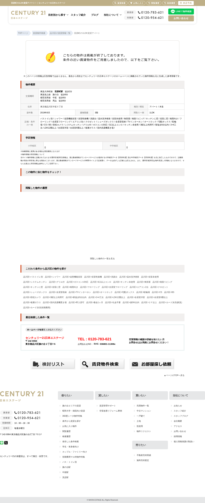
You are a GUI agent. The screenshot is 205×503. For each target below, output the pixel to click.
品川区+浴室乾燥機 (93, 277)
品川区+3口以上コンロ (100, 282)
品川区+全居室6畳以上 (157, 297)
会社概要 (178, 421)
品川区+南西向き (70, 287)
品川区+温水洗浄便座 (129, 277)
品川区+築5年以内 (131, 302)
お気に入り (137, 3)
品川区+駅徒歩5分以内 (76, 297)
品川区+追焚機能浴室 (72, 277)
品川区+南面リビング (162, 282)
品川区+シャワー (52, 277)
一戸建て (141, 416)
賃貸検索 (120, 3)
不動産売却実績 (144, 455)
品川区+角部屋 (144, 282)
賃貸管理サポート (107, 406)
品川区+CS (157, 292)
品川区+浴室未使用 (150, 277)
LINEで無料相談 (184, 11)
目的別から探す (57, 14)
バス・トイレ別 (69, 462)
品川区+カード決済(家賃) (170, 302)
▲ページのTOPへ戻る (174, 375)
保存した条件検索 (70, 441)
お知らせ (178, 406)
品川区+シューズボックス (35, 292)
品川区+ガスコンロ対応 (77, 282)
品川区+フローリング (90, 287)
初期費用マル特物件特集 (73, 457)
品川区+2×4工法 (95, 297)
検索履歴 (66, 436)
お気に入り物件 (69, 426)
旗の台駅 (66, 467)
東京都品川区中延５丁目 (51, 106)
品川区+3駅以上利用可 (53, 297)
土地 (139, 421)
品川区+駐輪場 (143, 292)
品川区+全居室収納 (58, 292)
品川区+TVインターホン (80, 292)
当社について (111, 14)
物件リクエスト (144, 431)
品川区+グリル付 (57, 282)
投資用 (140, 426)
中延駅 (65, 472)
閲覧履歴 (66, 431)
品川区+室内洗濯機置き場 (55, 302)
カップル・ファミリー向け (74, 452)
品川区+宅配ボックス (124, 292)
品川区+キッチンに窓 (33, 287)
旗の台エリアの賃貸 (71, 406)
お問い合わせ (181, 18)
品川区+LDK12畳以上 (115, 297)
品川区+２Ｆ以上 (149, 302)
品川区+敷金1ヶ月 (94, 302)
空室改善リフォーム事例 (110, 411)
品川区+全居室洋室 (136, 297)
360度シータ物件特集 (72, 416)
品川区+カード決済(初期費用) (36, 307)
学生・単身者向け (70, 446)
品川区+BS (169, 292)
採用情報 (178, 436)
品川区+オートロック (103, 292)
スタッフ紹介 (78, 14)
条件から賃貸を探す (71, 421)
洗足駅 (65, 477)
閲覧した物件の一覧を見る (102, 258)
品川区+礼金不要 (113, 302)
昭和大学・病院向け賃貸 (73, 411)
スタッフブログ (181, 416)
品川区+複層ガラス (32, 302)
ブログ (95, 14)
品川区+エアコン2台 (139, 287)
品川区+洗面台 (110, 277)
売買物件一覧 (143, 406)
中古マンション (144, 411)
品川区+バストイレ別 (33, 277)
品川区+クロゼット (159, 287)
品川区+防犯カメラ (32, 297)
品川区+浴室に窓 (52, 287)
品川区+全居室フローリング (115, 287)
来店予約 (186, 3)
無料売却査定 (143, 460)
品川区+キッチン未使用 (124, 282)
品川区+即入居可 (76, 302)
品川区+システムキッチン (35, 282)
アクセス (178, 426)
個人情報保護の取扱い (184, 441)
